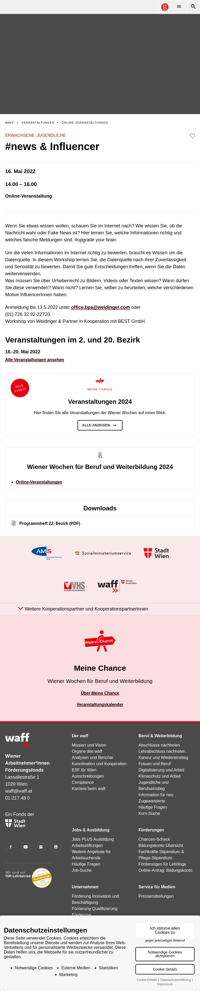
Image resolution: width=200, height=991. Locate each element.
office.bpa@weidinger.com (100, 307)
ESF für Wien (84, 770)
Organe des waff (87, 751)
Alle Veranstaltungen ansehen (34, 359)
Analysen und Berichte (92, 757)
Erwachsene (20, 135)
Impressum (165, 984)
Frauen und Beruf (155, 764)
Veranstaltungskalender (100, 704)
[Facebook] (10, 847)
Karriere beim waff (88, 788)
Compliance (83, 782)
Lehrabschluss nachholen (162, 751)
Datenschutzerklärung (175, 980)
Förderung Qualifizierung (94, 908)
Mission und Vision (89, 745)
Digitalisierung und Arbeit (161, 770)
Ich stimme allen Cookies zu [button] (165, 930)
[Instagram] (40, 847)
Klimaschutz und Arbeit (160, 776)
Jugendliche (51, 135)
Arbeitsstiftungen (87, 845)
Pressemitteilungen (156, 896)
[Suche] (193, 7)
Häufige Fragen (153, 807)
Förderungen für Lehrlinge (162, 864)
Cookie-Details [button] (147, 980)
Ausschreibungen (88, 776)
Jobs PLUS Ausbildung (93, 839)
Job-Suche (82, 870)
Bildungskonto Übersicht (161, 845)
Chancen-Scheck (154, 839)
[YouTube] (25, 847)
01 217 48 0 (17, 798)
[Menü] (179, 7)
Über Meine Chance (100, 693)
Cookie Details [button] (165, 969)
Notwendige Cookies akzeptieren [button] (165, 954)
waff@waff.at (18, 791)
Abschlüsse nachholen (159, 745)
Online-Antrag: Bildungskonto (165, 870)
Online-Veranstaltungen (39, 482)
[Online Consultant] (165, 7)
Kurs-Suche (149, 813)
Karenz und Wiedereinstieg (163, 757)
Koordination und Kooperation (99, 764)
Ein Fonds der (19, 819)
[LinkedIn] (55, 847)
